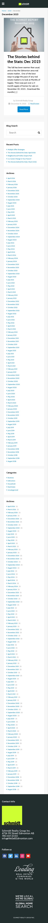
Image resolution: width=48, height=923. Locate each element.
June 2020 (11, 394)
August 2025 (12, 203)
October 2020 (13, 381)
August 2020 (12, 387)
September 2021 (13, 347)
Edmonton (11, 481)
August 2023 (12, 277)
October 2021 (12, 344)
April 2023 (11, 289)
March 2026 (12, 181)
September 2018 (13, 458)
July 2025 (11, 206)
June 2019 (11, 430)
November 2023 (13, 267)
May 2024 (11, 249)
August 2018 (12, 461)
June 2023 (11, 283)
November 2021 (13, 341)
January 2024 (12, 261)
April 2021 (11, 363)
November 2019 (13, 415)
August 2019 (12, 424)
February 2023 (13, 295)
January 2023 (12, 298)
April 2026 (11, 178)
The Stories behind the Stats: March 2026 (22, 162)
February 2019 (12, 443)
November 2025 (13, 194)
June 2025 (11, 209)
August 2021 (12, 350)
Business (11, 478)
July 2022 (11, 317)
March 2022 (12, 329)
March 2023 (12, 292)
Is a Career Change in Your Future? (19, 159)
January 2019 (12, 446)
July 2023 (11, 280)
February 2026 (13, 184)
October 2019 (12, 418)
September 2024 (14, 237)
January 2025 (12, 224)
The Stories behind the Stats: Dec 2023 (24, 59)
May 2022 (11, 323)
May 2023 (11, 286)
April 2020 (11, 400)
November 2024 (13, 230)
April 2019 (11, 437)
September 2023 (13, 274)
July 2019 (11, 427)
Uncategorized (13, 490)
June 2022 (11, 320)
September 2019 (13, 421)
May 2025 (11, 212)
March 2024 (12, 255)
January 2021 (12, 372)
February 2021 (12, 369)
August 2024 (12, 240)
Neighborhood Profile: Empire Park (20, 156)
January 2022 (12, 335)
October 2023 (12, 270)
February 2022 (13, 332)
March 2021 (11, 366)
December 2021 (13, 338)
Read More (24, 109)
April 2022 (11, 326)
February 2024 (13, 258)
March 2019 (12, 440)
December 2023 (13, 264)
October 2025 (13, 197)
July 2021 (11, 354)
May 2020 (11, 397)
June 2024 (11, 246)
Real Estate (34, 104)
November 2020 (13, 378)
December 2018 (13, 449)
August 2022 (12, 314)
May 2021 (11, 360)
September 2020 (14, 384)
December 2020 (13, 375)
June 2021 (11, 357)
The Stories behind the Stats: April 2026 (22, 153)
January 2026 (12, 187)
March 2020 (12, 403)
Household (11, 484)
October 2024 (13, 234)
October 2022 (12, 307)
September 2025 (14, 200)
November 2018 (13, 452)
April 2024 (11, 252)
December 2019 (13, 412)
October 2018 (12, 455)
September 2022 (13, 310)
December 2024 (13, 227)
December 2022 (13, 301)
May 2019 (11, 434)
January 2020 (12, 409)
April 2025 (11, 215)
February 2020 (13, 406)
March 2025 (12, 218)
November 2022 (13, 304)
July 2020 (11, 390)
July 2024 (11, 243)
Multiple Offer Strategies (16, 149)
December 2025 (13, 190)
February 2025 (13, 221)
